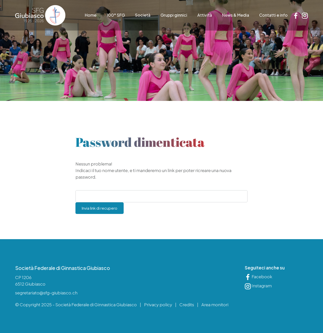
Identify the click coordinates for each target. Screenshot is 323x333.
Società (142, 15)
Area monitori (214, 304)
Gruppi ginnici (173, 15)
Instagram (258, 286)
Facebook (258, 277)
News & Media (235, 15)
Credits (186, 304)
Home (90, 15)
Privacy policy (158, 304)
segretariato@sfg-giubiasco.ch (46, 293)
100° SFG (115, 15)
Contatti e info (273, 15)
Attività (204, 15)
